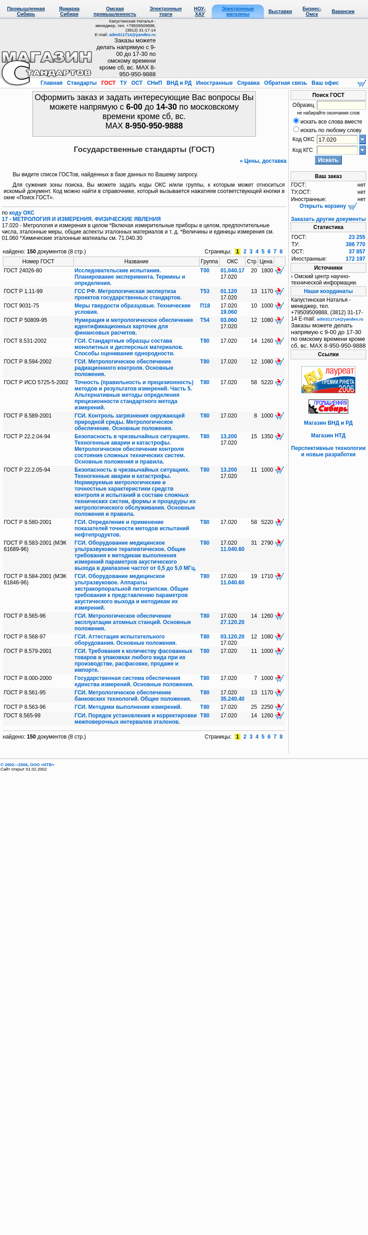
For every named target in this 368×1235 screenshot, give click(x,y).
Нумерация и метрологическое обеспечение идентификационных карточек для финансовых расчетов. (134, 326)
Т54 (204, 320)
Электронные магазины (238, 11)
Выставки (280, 11)
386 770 (355, 244)
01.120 (228, 291)
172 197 (355, 259)
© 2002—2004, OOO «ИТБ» (27, 764)
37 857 (357, 251)
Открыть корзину (328, 206)
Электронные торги (166, 11)
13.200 (228, 436)
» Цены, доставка (263, 161)
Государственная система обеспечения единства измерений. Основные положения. (134, 681)
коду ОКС (22, 213)
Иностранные (214, 83)
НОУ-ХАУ (200, 11)
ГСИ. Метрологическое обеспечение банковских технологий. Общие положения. (133, 695)
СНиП (154, 83)
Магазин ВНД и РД (328, 423)
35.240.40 (232, 699)
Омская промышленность (115, 11)
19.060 (228, 312)
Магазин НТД (328, 435)
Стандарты (81, 83)
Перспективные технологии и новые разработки (328, 451)
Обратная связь (286, 83)
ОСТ (137, 83)
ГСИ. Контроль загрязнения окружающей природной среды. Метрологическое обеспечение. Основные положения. (130, 422)
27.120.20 (232, 622)
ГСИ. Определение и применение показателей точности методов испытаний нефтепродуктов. (132, 528)
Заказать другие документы (328, 219)
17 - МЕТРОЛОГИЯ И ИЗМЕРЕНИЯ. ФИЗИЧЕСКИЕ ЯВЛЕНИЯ (81, 219)
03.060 (228, 320)
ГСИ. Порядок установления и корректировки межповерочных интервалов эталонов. (136, 718)
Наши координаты (328, 291)
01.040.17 (232, 270)
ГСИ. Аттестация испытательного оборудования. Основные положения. (126, 640)
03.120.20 (232, 637)
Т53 (204, 291)
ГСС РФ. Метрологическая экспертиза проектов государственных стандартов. (128, 294)
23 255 (357, 237)
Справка (248, 83)
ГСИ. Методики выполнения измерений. (128, 707)
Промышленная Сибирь (26, 11)
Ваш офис (324, 83)
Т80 (204, 341)
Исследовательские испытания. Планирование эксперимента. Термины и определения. (130, 276)
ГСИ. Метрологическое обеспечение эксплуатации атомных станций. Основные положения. (133, 622)
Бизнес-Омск (312, 11)
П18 (205, 306)
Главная (52, 83)
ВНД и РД (179, 83)
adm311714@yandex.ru (132, 34)
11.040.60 (232, 549)
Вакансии (343, 11)
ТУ (123, 83)
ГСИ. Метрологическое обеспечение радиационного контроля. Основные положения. (124, 367)
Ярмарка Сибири (69, 11)
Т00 (204, 270)
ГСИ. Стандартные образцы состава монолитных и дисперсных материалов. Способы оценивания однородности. (129, 347)
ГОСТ (108, 83)
